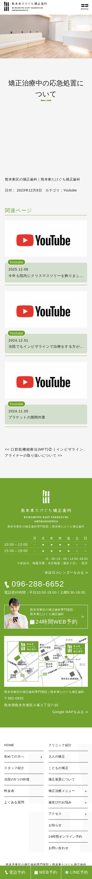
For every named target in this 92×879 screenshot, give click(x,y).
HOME (9, 745)
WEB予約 (48, 872)
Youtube (70, 190)
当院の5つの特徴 (16, 779)
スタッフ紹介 (14, 768)
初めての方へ (14, 756)
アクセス (55, 814)
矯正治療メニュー (62, 791)
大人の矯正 (57, 756)
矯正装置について (62, 779)
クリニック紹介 (60, 745)
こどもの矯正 (59, 768)
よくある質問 (14, 802)
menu (85, 8)
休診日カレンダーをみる (64, 572)
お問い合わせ (59, 848)
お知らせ (55, 825)
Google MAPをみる (68, 712)
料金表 (9, 791)
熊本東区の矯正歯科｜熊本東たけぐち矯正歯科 (42, 179)
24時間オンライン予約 (65, 836)
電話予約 (17, 872)
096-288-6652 (38, 584)
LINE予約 (79, 872)
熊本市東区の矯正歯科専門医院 (27, 864)
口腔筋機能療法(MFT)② (28, 449)
